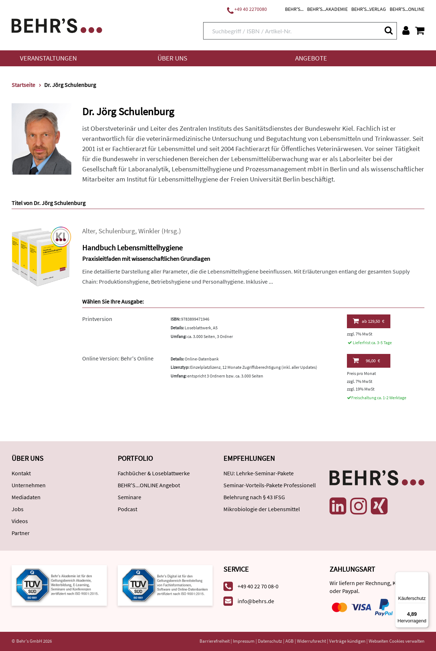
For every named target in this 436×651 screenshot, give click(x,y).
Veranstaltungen (48, 58)
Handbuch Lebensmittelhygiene (132, 248)
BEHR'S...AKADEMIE (327, 9)
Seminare (129, 497)
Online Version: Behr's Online (118, 358)
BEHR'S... (294, 9)
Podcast (127, 509)
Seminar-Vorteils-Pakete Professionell (269, 485)
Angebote (311, 58)
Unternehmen (29, 485)
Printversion (97, 318)
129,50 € (368, 321)
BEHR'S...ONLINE (407, 9)
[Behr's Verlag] (57, 25)
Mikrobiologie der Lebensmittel (261, 509)
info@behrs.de (256, 601)
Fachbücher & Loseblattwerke (154, 473)
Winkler (149, 231)
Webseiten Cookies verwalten (396, 641)
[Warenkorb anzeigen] (419, 30)
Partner (21, 533)
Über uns (172, 58)
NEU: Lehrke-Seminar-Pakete (258, 473)
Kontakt (21, 473)
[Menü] (424, 576)
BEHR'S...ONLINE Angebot (149, 485)
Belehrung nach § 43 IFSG (254, 497)
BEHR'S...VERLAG (368, 9)
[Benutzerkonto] (406, 30)
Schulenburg (116, 231)
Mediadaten (26, 497)
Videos (20, 521)
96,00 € (366, 360)
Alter (88, 231)
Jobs (18, 509)
